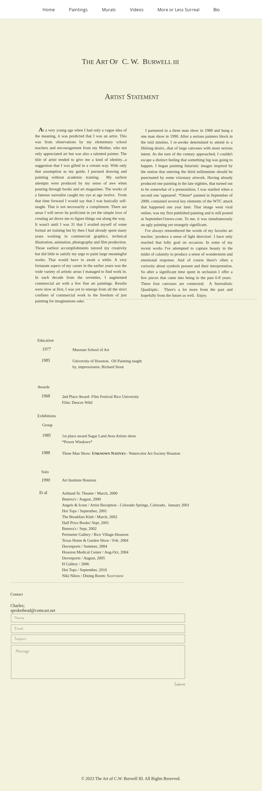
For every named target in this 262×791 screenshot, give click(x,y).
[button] (78, 9)
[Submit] (166, 684)
